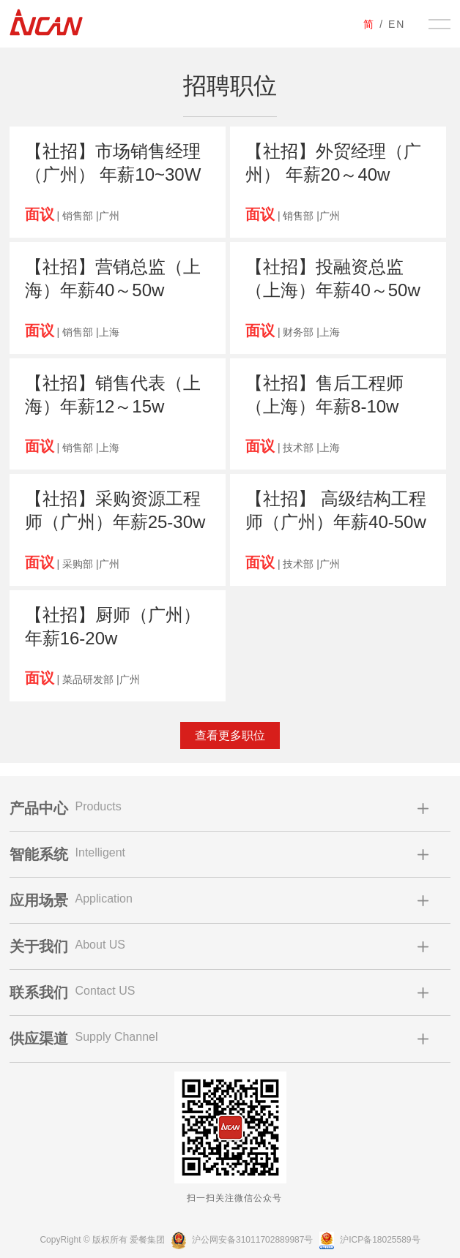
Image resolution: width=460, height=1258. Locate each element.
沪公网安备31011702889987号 (241, 1240)
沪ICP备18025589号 (368, 1240)
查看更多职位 (230, 735)
